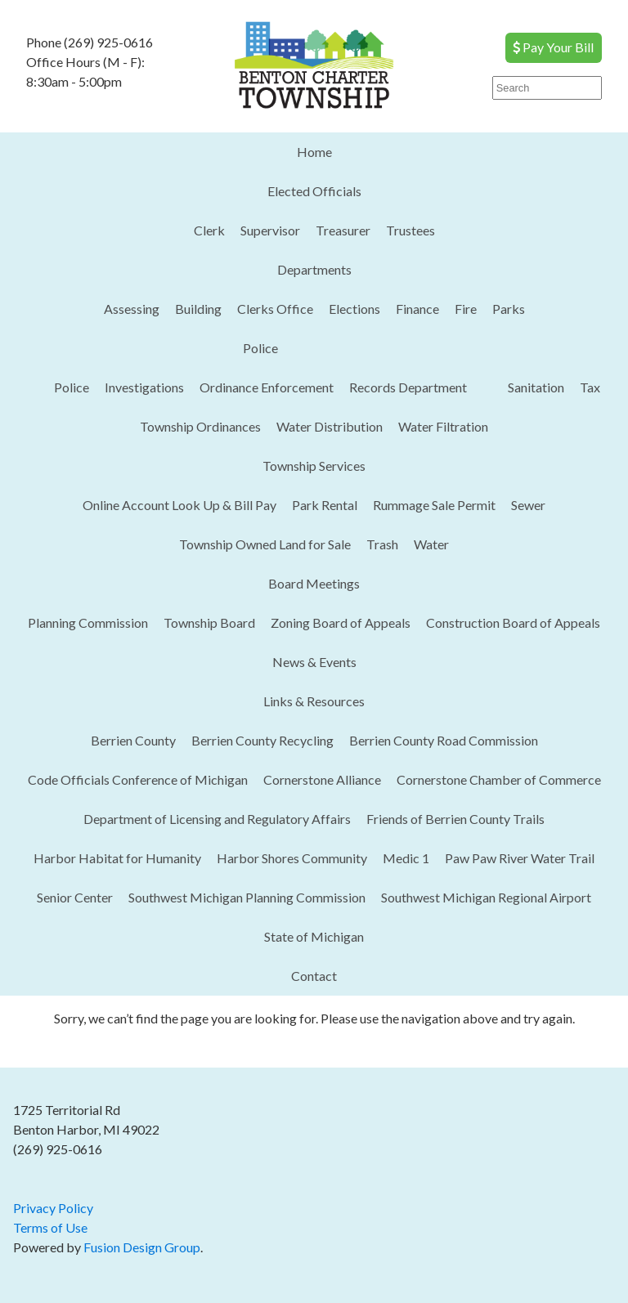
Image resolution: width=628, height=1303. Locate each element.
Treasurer (343, 230)
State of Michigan (314, 936)
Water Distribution (329, 426)
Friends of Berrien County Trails (455, 818)
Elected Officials (314, 191)
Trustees (410, 230)
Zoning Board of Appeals (340, 622)
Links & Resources (314, 701)
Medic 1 (406, 858)
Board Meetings (314, 583)
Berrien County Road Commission (443, 740)
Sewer (528, 505)
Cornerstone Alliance (322, 779)
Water (431, 544)
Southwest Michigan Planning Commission (247, 897)
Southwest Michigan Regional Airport (486, 897)
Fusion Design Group (141, 1247)
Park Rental (324, 505)
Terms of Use (50, 1227)
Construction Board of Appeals (513, 622)
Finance (417, 308)
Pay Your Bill (553, 47)
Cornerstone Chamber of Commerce (499, 779)
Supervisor (270, 230)
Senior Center (75, 897)
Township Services (314, 465)
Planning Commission (88, 622)
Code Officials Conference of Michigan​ (138, 779)
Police (260, 348)
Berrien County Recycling (262, 740)
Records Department (408, 387)
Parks (508, 308)
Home (314, 151)
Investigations (144, 387)
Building (198, 308)
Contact (314, 975)
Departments (314, 269)
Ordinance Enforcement (267, 387)
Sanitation (536, 387)
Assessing (131, 308)
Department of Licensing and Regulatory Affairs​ (217, 818)
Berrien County (133, 740)
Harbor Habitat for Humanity (117, 858)
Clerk (209, 230)
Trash (382, 544)
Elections (354, 308)
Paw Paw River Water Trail (519, 858)
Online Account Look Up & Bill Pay (179, 505)
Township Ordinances (200, 426)
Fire (466, 308)
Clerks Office (275, 308)
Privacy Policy (53, 1208)
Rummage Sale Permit (434, 505)
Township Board (209, 622)
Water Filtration (443, 426)
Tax (590, 387)
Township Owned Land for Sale (265, 544)
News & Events (314, 661)
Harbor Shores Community (292, 858)
